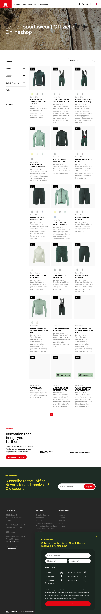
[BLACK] (77, 212)
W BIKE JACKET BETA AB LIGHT (59, 161)
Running (56, 576)
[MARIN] (55, 217)
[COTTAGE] (42, 154)
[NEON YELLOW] (32, 94)
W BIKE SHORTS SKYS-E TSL (82, 219)
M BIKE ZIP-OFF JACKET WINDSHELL (62, 224)
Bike (56, 572)
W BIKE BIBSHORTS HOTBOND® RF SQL (83, 101)
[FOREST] (42, 94)
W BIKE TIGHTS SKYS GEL (81, 277)
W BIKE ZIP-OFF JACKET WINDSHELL (39, 166)
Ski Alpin (79, 580)
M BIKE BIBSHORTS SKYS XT (83, 161)
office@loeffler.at (12, 542)
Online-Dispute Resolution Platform (46, 530)
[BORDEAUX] (82, 323)
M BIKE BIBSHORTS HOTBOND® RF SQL (61, 101)
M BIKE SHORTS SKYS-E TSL (60, 277)
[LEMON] (32, 154)
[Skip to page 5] (64, 414)
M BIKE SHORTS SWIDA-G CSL (37, 219)
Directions (12, 548)
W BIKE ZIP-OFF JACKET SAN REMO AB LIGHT (38, 102)
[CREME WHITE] (37, 154)
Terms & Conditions (27, 611)
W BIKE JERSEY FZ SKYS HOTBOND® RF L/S (84, 330)
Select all (51, 583)
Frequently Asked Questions (46, 526)
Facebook (62, 517)
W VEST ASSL (36, 388)
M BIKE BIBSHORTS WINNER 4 (61, 329)
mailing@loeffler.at (70, 598)
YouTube (61, 520)
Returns (39, 520)
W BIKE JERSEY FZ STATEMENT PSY (83, 389)
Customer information (44, 523)
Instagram (62, 515)
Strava (60, 523)
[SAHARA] (37, 323)
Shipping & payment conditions (43, 516)
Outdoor (56, 580)
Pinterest (61, 526)
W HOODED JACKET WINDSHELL (38, 277)
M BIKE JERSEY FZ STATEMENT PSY (60, 389)
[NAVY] (42, 212)
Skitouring (79, 576)
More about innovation (16, 457)
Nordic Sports (79, 572)
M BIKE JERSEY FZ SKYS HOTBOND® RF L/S (39, 330)
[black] (37, 94)
